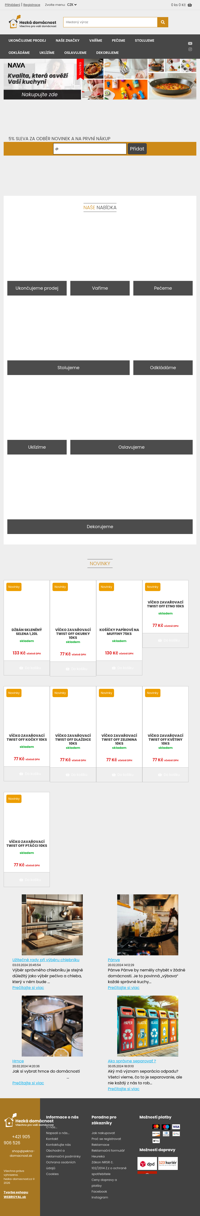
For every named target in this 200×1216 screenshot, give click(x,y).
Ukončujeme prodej (27, 40)
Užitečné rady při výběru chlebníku (45, 960)
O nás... (51, 1127)
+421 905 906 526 (17, 1140)
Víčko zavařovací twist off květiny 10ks (165, 739)
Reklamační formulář (108, 1150)
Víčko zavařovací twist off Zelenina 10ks (119, 739)
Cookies (52, 1174)
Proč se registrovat (106, 1139)
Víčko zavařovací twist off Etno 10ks (165, 604)
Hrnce (18, 1061)
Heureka (98, 1156)
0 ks (175, 4)
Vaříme (95, 40)
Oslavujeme (75, 52)
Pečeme (118, 40)
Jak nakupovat (103, 1133)
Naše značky (68, 40)
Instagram (100, 1197)
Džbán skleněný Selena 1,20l (26, 632)
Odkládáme (19, 52)
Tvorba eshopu (16, 1192)
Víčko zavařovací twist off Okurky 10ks (73, 634)
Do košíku (29, 667)
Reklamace (100, 1144)
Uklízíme (47, 52)
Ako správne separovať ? (132, 1061)
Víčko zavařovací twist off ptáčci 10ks (26, 844)
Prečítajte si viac (28, 987)
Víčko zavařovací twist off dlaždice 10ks (73, 739)
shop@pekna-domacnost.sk (22, 1153)
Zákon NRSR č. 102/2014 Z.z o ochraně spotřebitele (109, 1168)
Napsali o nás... (58, 1133)
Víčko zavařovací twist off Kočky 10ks (27, 737)
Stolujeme (144, 40)
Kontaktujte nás (58, 1144)
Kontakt (52, 1139)
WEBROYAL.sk (15, 1197)
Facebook (99, 1191)
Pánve (114, 960)
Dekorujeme (107, 52)
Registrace (31, 4)
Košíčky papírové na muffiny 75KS (119, 632)
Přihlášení (12, 4)
